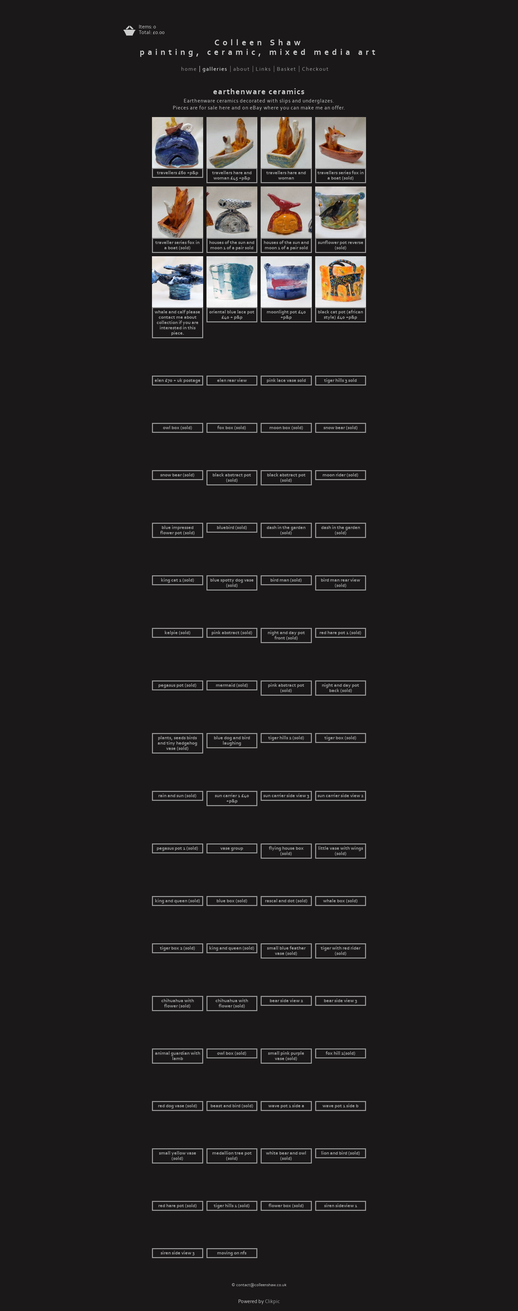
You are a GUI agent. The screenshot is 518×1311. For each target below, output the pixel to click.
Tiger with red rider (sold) (340, 951)
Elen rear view (232, 380)
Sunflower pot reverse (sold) (340, 245)
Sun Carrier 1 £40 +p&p (232, 798)
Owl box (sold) (177, 427)
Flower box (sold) (286, 1206)
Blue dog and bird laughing (232, 740)
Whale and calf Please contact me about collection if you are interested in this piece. (177, 322)
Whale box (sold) (340, 901)
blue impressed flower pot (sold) (177, 530)
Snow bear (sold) (340, 427)
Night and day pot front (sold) (286, 635)
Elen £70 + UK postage (178, 380)
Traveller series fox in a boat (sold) (177, 245)
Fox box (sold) (231, 427)
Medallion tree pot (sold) (232, 1156)
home (189, 69)
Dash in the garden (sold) (286, 530)
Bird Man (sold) (286, 580)
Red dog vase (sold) (177, 1106)
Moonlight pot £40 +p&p (286, 314)
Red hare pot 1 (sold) (340, 632)
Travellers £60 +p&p (177, 173)
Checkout (315, 69)
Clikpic (272, 1301)
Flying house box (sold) (286, 851)
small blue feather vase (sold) (286, 951)
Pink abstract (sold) (231, 632)
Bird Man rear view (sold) (340, 583)
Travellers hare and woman (286, 175)
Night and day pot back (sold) (340, 688)
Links (263, 69)
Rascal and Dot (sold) (286, 901)
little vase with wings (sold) (340, 851)
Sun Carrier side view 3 (286, 796)
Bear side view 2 (286, 1001)
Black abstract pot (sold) (231, 477)
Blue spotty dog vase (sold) (232, 583)
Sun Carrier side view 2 (340, 796)
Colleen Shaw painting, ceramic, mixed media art (259, 47)
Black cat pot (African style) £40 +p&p (340, 314)
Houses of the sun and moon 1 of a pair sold (231, 245)
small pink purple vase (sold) (286, 1056)
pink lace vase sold (286, 380)
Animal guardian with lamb (177, 1056)
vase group (231, 848)
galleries (215, 69)
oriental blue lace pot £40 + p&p (231, 314)
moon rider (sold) (340, 475)
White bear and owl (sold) (286, 1156)
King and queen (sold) (177, 901)
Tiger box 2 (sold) (177, 948)
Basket (286, 69)
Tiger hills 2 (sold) (286, 738)
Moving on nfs (231, 1253)
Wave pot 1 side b (340, 1106)
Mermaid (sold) (232, 685)
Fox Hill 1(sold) (340, 1053)
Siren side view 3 (178, 1253)
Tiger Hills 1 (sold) (232, 1206)
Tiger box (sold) (340, 738)
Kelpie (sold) (178, 632)
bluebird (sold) (232, 527)
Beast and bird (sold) (231, 1106)
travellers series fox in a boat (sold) (340, 175)
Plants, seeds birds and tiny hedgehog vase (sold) (177, 743)
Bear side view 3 (340, 1001)
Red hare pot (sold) (177, 1206)
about (241, 69)
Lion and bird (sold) (340, 1153)
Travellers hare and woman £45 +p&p (232, 175)
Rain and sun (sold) (177, 796)
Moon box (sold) (286, 427)
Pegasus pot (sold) (177, 685)
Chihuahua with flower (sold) (177, 1003)
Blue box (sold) (231, 901)
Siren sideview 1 (340, 1206)
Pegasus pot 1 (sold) (177, 848)
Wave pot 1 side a (286, 1106)
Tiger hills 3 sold (340, 380)
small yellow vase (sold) (177, 1156)
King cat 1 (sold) (177, 580)
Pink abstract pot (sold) (286, 688)
